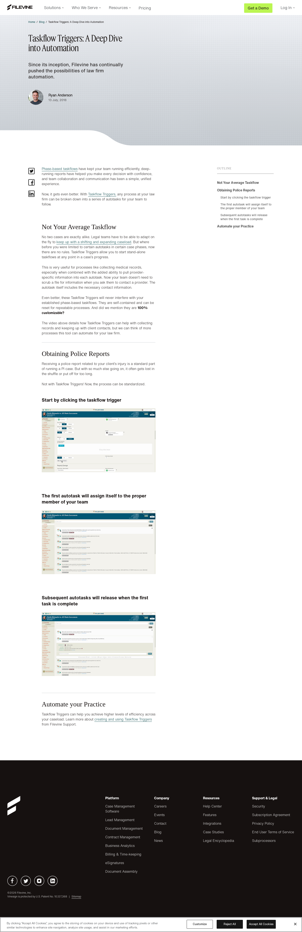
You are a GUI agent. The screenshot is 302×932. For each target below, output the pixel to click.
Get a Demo (258, 8)
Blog (41, 22)
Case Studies (213, 832)
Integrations (212, 823)
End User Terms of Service (273, 832)
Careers (160, 806)
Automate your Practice (235, 226)
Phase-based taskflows (60, 168)
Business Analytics (120, 845)
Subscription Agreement (271, 814)
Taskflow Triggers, (102, 194)
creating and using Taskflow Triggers (123, 719)
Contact (160, 823)
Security (258, 806)
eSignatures (114, 862)
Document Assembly (121, 871)
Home (31, 22)
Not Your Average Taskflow (238, 182)
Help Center (212, 806)
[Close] (295, 924)
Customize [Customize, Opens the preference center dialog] (200, 924)
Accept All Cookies (261, 924)
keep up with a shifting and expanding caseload (93, 241)
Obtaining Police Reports (236, 190)
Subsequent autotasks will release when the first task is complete (243, 217)
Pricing (145, 8)
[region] (151, 924)
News (158, 840)
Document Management (124, 828)
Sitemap (76, 896)
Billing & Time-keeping (123, 854)
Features (209, 814)
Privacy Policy (263, 823)
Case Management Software (120, 809)
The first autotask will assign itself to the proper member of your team (245, 206)
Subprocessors (264, 840)
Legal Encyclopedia (218, 840)
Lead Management (119, 819)
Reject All (230, 924)
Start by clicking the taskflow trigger (245, 197)
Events (159, 814)
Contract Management (122, 837)
